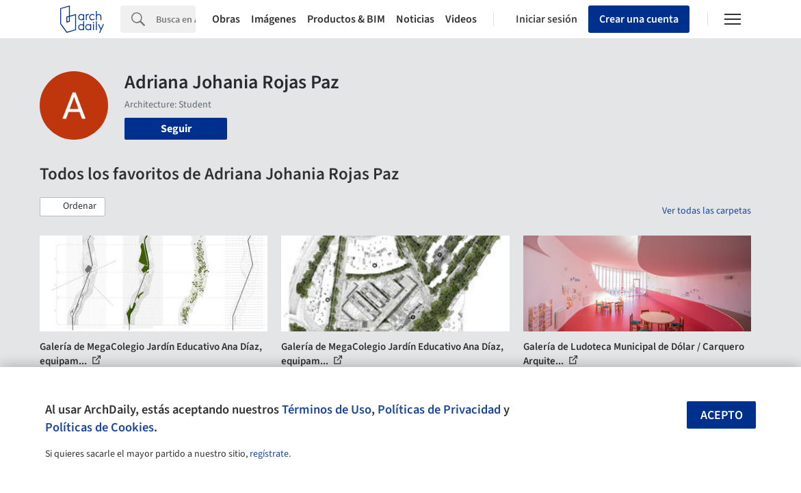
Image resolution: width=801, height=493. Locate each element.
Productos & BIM (346, 19)
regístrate (269, 454)
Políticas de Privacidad (439, 409)
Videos (461, 19)
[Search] (176, 19)
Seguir (176, 128)
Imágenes (273, 19)
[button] (72, 206)
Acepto (721, 415)
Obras (226, 19)
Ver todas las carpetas (706, 211)
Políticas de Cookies (99, 427)
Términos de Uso (326, 409)
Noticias (415, 19)
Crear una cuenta (639, 19)
